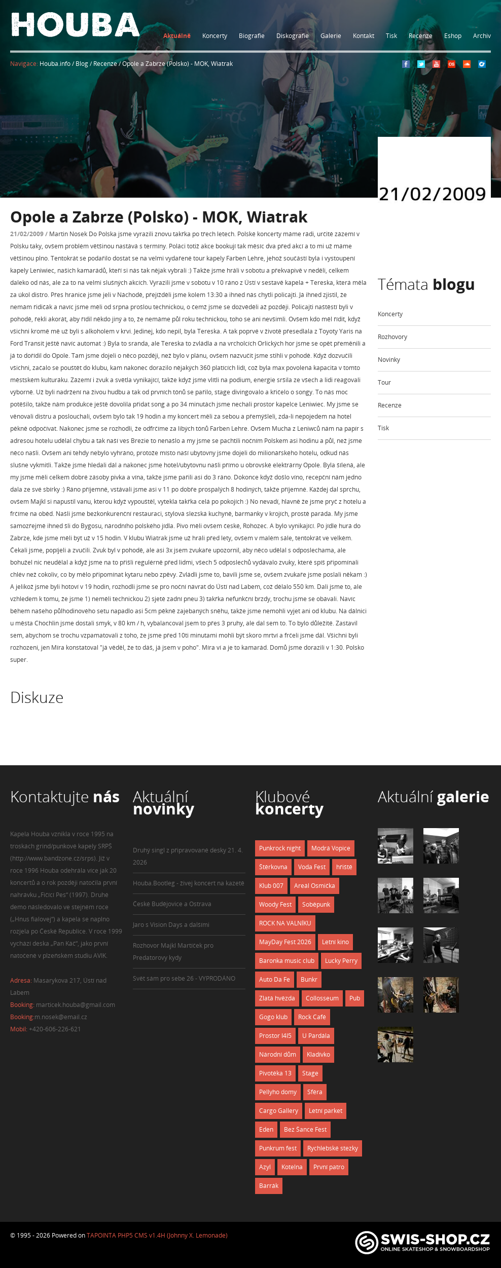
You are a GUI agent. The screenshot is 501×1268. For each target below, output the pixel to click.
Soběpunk (316, 904)
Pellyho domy (278, 1092)
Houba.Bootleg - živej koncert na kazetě (188, 883)
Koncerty (214, 35)
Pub (354, 998)
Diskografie (292, 35)
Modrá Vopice (330, 848)
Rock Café (312, 1017)
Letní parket (325, 1110)
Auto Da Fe (274, 979)
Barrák (268, 1185)
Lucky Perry (341, 960)
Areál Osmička (314, 885)
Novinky (389, 359)
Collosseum (322, 998)
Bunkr (309, 979)
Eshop (452, 35)
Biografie (252, 35)
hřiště (344, 867)
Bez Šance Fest (305, 1129)
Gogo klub (273, 1017)
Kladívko (318, 1054)
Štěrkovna (273, 867)
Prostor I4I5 (275, 1035)
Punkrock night (280, 848)
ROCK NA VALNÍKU (285, 923)
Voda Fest (312, 867)
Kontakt (363, 35)
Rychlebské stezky (332, 1148)
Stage (310, 1073)
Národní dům (277, 1054)
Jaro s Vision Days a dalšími (171, 924)
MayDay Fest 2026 (285, 942)
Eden (266, 1129)
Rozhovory (392, 336)
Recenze (421, 35)
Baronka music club (286, 960)
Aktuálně (177, 35)
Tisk (391, 35)
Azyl (265, 1167)
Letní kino (335, 942)
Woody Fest (275, 904)
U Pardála (316, 1035)
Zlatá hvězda (277, 998)
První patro (328, 1167)
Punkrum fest (278, 1148)
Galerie (330, 35)
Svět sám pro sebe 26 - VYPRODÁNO (184, 978)
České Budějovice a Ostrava (172, 904)
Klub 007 (271, 885)
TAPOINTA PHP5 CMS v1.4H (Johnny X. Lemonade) (157, 1235)
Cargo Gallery (278, 1110)
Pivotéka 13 (275, 1073)
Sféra (315, 1092)
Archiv (482, 35)
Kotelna (292, 1167)
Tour (384, 382)
